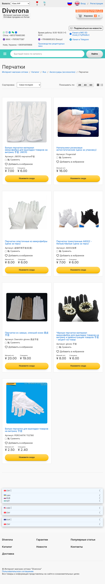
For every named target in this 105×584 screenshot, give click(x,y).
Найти (94, 53)
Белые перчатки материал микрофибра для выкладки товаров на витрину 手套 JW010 (26, 150)
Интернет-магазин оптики (15, 72)
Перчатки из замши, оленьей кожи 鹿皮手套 (27, 333)
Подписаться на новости (88, 28)
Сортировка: (8, 85)
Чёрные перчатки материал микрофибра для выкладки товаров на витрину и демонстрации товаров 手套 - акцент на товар (77, 336)
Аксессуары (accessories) (62, 72)
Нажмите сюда (27, 178)
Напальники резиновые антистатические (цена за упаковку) (76, 148)
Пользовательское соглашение (17, 571)
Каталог (35, 72)
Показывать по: (67, 85)
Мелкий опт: (9, 168)
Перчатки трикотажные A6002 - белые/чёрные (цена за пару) (74, 242)
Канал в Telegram (79, 39)
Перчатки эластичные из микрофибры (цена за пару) (26, 242)
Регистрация (96, 3)
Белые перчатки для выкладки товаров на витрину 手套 (26, 429)
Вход (83, 3)
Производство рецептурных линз (51, 45)
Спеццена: (21, 168)
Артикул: (9, 156)
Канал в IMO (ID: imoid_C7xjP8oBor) (79, 34)
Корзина (88, 16)
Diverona (15, 10)
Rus (44, 72)
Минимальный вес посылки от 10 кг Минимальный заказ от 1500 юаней (89, 11)
